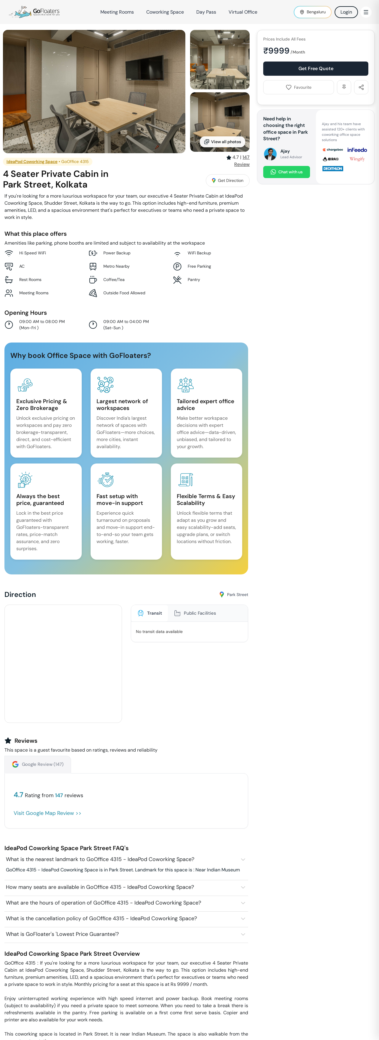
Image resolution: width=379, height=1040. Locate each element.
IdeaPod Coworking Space (32, 161)
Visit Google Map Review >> (47, 813)
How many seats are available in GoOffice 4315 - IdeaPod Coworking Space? (100, 887)
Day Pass (206, 12)
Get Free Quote (315, 68)
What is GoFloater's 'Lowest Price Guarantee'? (62, 934)
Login (346, 12)
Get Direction (227, 180)
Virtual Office (243, 12)
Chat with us (287, 172)
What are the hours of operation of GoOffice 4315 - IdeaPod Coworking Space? (103, 902)
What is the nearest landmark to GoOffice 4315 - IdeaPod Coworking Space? (100, 859)
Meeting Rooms (117, 12)
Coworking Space (165, 12)
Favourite (298, 87)
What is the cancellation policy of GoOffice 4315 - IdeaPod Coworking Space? (101, 918)
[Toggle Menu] (366, 12)
